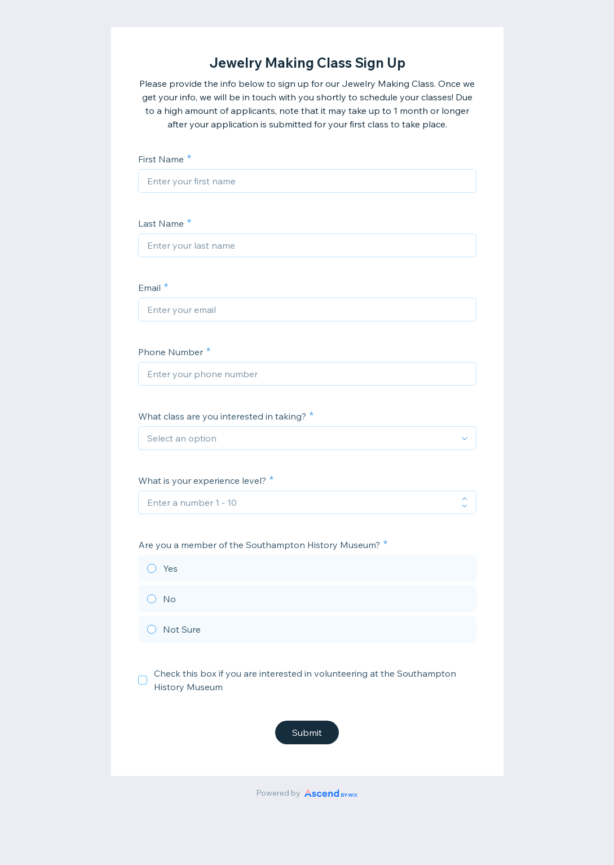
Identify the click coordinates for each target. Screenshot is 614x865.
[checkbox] (142, 680)
